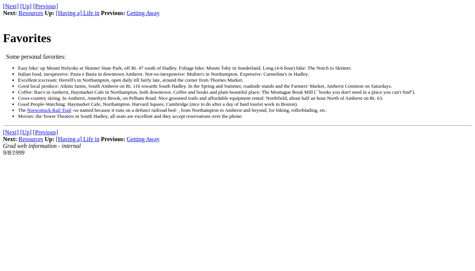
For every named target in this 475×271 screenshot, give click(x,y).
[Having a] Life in (78, 13)
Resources (30, 13)
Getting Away (143, 13)
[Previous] (45, 6)
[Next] (11, 6)
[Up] (26, 6)
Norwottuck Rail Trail (49, 110)
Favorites (27, 38)
